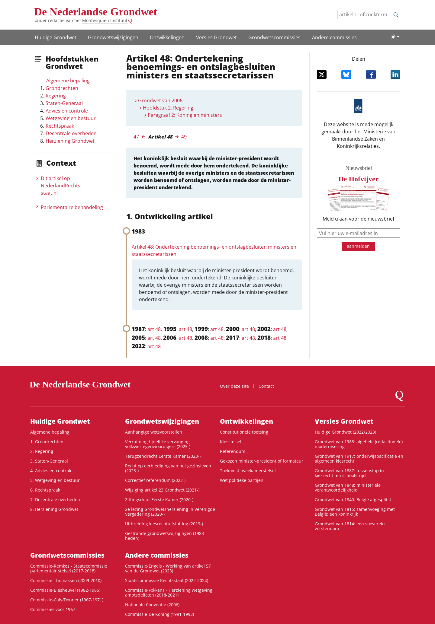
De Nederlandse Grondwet (95, 12)
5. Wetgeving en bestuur (55, 480)
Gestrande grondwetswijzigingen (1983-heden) (165, 535)
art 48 (154, 329)
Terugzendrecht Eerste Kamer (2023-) (163, 456)
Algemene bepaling (68, 80)
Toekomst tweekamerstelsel (248, 470)
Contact (266, 386)
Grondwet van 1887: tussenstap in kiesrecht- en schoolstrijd (349, 473)
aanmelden (358, 246)
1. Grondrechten (46, 441)
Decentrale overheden (71, 133)
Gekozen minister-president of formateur (261, 461)
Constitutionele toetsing (244, 432)
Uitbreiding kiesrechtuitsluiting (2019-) (164, 524)
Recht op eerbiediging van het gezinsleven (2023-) (168, 468)
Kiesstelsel (230, 441)
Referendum (232, 451)
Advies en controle (67, 110)
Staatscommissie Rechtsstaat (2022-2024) (166, 580)
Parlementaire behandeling (72, 207)
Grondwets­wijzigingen (113, 37)
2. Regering (41, 451)
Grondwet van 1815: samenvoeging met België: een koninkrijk (355, 511)
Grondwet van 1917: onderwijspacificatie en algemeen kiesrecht (359, 458)
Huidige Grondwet (55, 37)
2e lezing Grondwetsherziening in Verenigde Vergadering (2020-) (170, 511)
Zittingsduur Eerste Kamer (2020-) (159, 499)
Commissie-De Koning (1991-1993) (159, 614)
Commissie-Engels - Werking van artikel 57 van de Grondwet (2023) (168, 568)
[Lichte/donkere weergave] (395, 37)
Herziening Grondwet (70, 141)
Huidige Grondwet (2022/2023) (345, 432)
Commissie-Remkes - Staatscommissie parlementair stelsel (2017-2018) (68, 568)
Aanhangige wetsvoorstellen (153, 432)
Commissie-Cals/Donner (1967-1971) (66, 600)
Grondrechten (62, 88)
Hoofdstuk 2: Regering (168, 107)
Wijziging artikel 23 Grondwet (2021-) (162, 490)
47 (136, 136)
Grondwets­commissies (274, 37)
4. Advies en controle (51, 470)
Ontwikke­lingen (167, 37)
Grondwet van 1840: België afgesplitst (353, 499)
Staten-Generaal (64, 103)
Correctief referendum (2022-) (155, 480)
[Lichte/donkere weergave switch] (395, 36)
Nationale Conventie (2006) (152, 604)
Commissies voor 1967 (52, 609)
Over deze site (234, 386)
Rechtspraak (60, 126)
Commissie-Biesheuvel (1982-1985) (65, 590)
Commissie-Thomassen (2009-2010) (66, 580)
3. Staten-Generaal (49, 461)
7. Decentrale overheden (55, 499)
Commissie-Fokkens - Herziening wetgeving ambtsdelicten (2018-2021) (168, 592)
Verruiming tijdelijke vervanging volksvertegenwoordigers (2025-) (157, 444)
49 (184, 136)
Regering (56, 95)
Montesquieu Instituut (104, 20)
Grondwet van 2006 (160, 100)
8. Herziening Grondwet (54, 509)
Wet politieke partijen (241, 480)
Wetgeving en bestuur (71, 118)
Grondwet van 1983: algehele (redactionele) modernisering (359, 444)
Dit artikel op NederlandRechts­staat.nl (61, 185)
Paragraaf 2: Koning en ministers (185, 115)
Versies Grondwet (216, 37)
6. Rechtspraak (45, 490)
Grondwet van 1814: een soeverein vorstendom (350, 526)
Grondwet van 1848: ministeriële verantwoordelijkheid (348, 487)
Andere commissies (334, 37)
